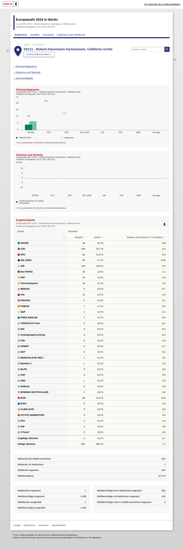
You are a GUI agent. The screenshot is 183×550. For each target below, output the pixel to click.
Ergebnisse (21, 34)
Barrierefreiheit (58, 525)
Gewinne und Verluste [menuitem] (28, 72)
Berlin (26, 44)
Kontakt (16, 525)
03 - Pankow (38, 44)
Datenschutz (29, 525)
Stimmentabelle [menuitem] (24, 78)
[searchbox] (150, 49)
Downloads (48, 34)
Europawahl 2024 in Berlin (37, 19)
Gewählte (34, 34)
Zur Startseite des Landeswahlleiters (162, 4)
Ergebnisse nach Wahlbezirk (71, 34)
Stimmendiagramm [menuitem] (26, 66)
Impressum (43, 525)
